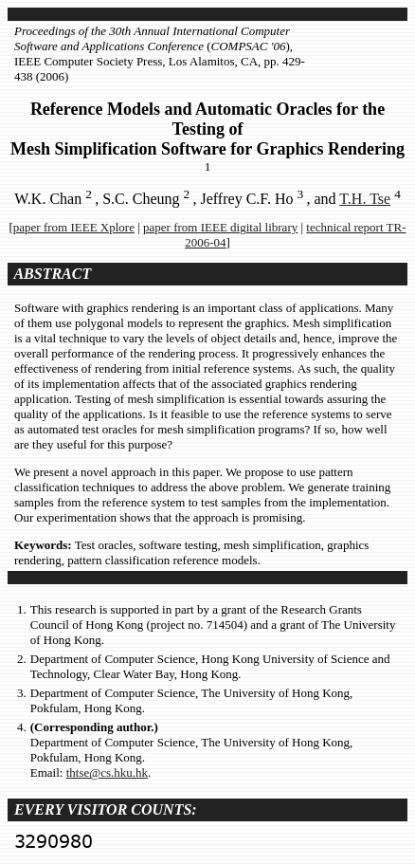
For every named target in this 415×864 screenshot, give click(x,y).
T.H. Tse (364, 199)
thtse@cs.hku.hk (107, 772)
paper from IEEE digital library (220, 227)
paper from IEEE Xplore (74, 227)
